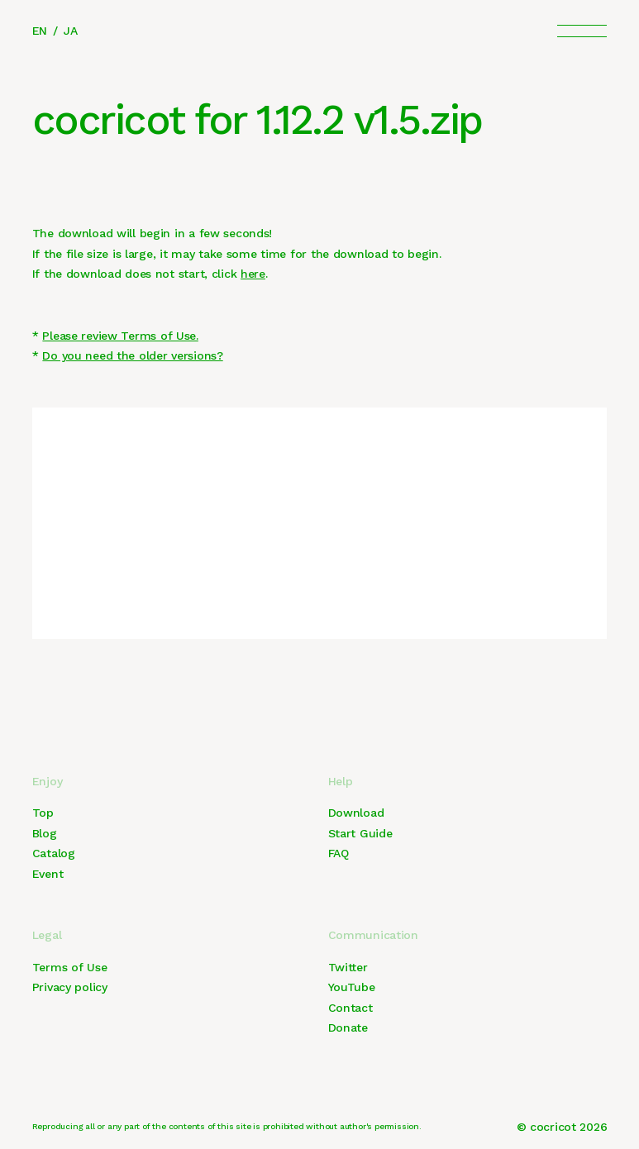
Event (48, 873)
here (253, 273)
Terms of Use (69, 967)
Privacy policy (69, 987)
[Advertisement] (320, 523)
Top (43, 812)
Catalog (53, 853)
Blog (44, 833)
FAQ (338, 853)
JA (70, 30)
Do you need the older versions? (132, 355)
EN (39, 30)
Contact (350, 1007)
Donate (348, 1027)
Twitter (348, 967)
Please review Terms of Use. (120, 335)
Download (356, 812)
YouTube (351, 987)
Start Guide (360, 833)
